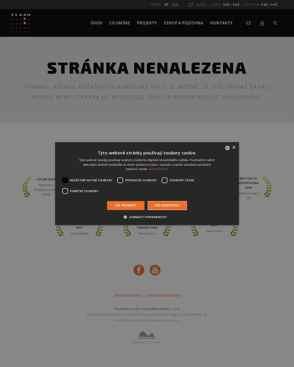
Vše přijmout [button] (125, 205)
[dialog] (147, 183)
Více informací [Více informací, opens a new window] (158, 169)
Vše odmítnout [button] (167, 205)
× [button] (233, 147)
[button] (147, 217)
